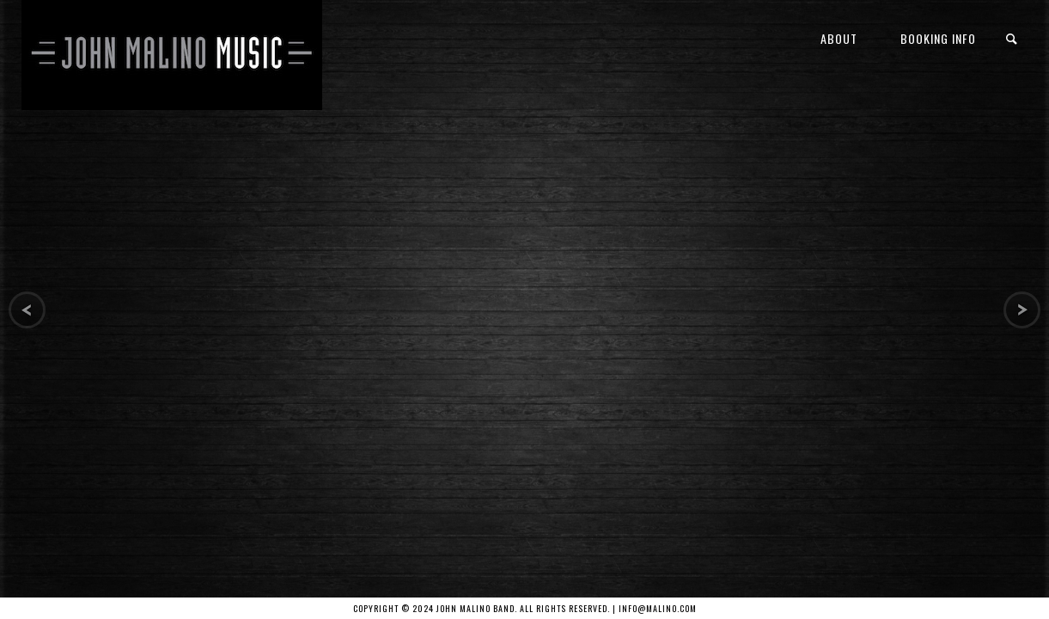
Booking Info (938, 38)
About (838, 38)
